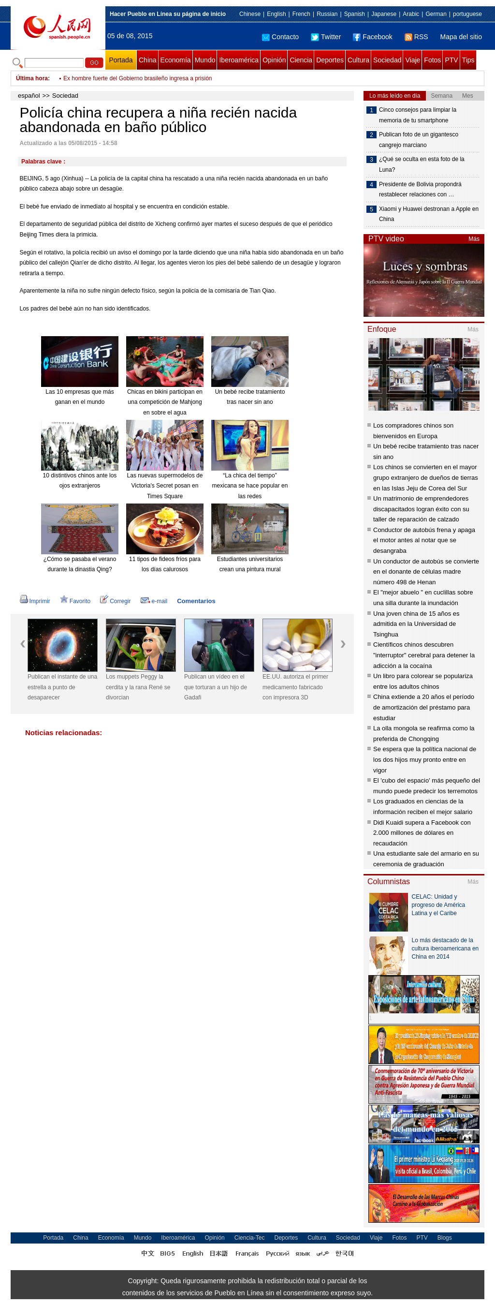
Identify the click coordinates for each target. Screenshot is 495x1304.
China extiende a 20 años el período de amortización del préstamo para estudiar (423, 707)
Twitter (326, 37)
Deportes (330, 60)
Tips (468, 60)
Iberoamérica (239, 60)
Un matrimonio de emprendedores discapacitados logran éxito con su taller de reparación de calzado (421, 509)
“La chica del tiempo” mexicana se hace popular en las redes (250, 486)
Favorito (75, 601)
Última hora (32, 78)
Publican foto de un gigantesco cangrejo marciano (418, 139)
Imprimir (35, 601)
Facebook (372, 37)
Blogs (444, 1237)
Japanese (383, 14)
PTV (451, 60)
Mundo (205, 60)
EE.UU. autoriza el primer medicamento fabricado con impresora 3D (295, 687)
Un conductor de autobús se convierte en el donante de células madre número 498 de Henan (426, 572)
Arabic (411, 14)
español (29, 95)
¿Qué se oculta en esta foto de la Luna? (422, 164)
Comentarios (196, 601)
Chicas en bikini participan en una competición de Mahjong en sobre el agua (165, 402)
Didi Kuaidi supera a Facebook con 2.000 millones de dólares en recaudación (422, 833)
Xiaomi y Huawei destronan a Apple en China (429, 214)
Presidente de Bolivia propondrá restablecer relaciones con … (420, 189)
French (301, 14)
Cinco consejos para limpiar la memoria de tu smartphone (417, 115)
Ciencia (301, 60)
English (276, 14)
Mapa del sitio (461, 37)
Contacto (280, 37)
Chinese (250, 14)
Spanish (354, 14)
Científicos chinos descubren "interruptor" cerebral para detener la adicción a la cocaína (424, 655)
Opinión (274, 60)
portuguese (467, 14)
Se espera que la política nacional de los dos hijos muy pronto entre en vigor (424, 759)
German (435, 14)
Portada (120, 60)
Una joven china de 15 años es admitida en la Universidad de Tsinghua (416, 624)
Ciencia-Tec (249, 1237)
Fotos (432, 60)
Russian (327, 14)
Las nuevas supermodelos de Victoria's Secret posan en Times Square (165, 486)
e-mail (154, 601)
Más (474, 239)
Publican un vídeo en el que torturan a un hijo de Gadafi (215, 687)
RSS (416, 37)
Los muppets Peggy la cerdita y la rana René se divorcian (138, 687)
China (148, 60)
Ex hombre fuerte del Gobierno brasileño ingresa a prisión (137, 78)
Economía (175, 60)
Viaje (412, 60)
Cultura (358, 60)
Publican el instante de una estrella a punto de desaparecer (62, 687)
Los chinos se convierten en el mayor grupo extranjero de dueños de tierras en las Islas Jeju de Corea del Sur (425, 477)
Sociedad (387, 60)
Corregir (115, 601)
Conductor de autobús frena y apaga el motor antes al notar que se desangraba (424, 540)
